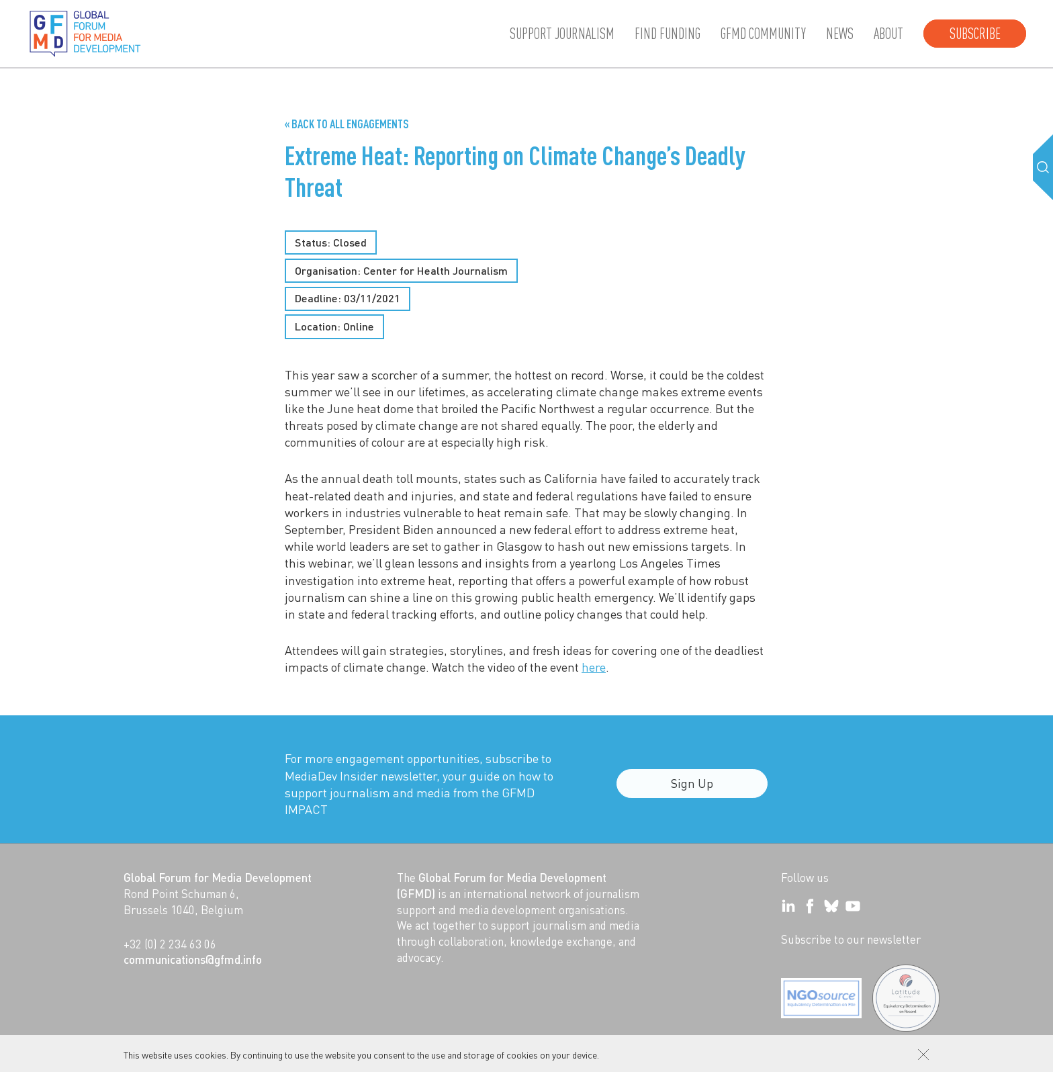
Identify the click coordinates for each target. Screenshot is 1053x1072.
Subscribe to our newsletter (851, 939)
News (840, 33)
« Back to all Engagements (347, 123)
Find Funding (667, 33)
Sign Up (692, 790)
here (594, 666)
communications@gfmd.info (193, 959)
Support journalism (562, 33)
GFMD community (763, 33)
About (888, 33)
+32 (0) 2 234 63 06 (170, 943)
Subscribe (975, 33)
